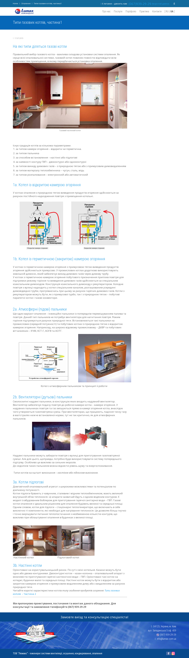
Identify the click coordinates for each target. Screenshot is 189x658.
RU (167, 11)
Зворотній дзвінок (160, 3)
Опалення (25, 3)
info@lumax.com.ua (166, 638)
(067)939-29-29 (140, 4)
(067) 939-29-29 (168, 634)
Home (15, 3)
